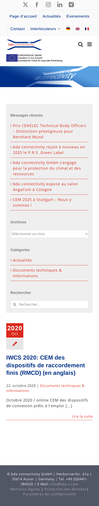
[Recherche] (14, 304)
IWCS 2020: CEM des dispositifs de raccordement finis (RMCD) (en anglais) (45, 365)
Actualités (22, 260)
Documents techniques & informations (37, 273)
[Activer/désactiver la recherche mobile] (80, 44)
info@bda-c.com (64, 484)
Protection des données (65, 489)
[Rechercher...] (49, 304)
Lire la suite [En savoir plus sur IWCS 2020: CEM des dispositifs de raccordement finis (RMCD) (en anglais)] (82, 416)
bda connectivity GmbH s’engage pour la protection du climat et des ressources (47, 168)
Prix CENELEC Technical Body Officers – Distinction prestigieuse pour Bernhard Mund (49, 131)
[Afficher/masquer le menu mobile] (90, 44)
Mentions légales (25, 489)
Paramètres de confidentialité (49, 494)
